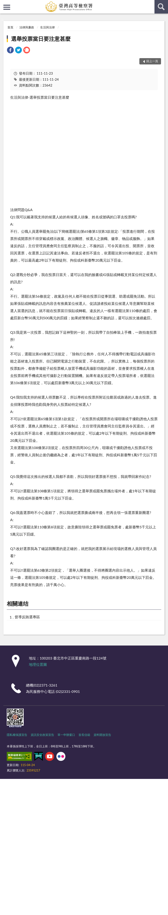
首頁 (10, 27)
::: (3, 3)
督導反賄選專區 (27, 617)
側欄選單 (6, 7)
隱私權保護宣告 (17, 735)
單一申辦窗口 (66, 735)
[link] (10, 51)
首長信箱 (84, 735)
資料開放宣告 (102, 735)
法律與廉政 (26, 27)
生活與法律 (47, 27)
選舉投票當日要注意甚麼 (41, 38)
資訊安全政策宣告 (42, 735)
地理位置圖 (38, 664)
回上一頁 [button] (152, 61)
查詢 (161, 7)
